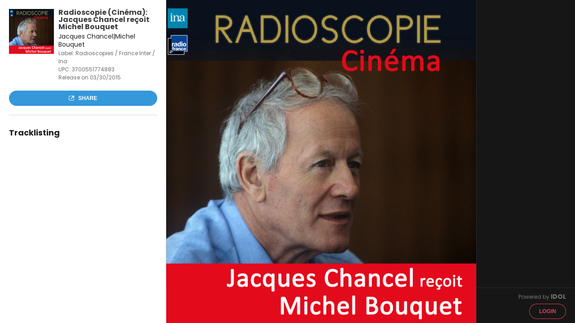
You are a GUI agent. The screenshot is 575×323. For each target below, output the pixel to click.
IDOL (558, 296)
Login (547, 311)
